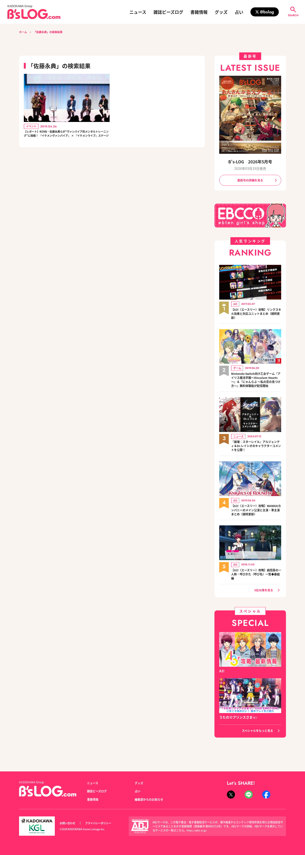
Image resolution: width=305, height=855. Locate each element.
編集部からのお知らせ (151, 799)
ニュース (137, 12)
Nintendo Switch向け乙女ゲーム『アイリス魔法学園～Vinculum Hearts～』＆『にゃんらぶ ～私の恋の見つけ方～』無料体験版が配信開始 (256, 385)
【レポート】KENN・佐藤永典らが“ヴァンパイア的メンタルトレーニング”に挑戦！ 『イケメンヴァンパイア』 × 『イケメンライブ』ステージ (66, 138)
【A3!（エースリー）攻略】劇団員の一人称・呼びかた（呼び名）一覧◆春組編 (256, 583)
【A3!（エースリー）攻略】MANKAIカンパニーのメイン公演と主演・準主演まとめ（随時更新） (255, 519)
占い (239, 12)
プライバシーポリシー (103, 823)
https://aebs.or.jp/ (198, 830)
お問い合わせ (69, 823)
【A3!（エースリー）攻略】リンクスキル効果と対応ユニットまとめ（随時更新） (256, 315)
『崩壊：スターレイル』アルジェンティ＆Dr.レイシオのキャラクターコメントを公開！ (256, 454)
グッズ (221, 12)
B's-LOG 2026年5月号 (250, 161)
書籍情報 (199, 12)
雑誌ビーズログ (168, 12)
